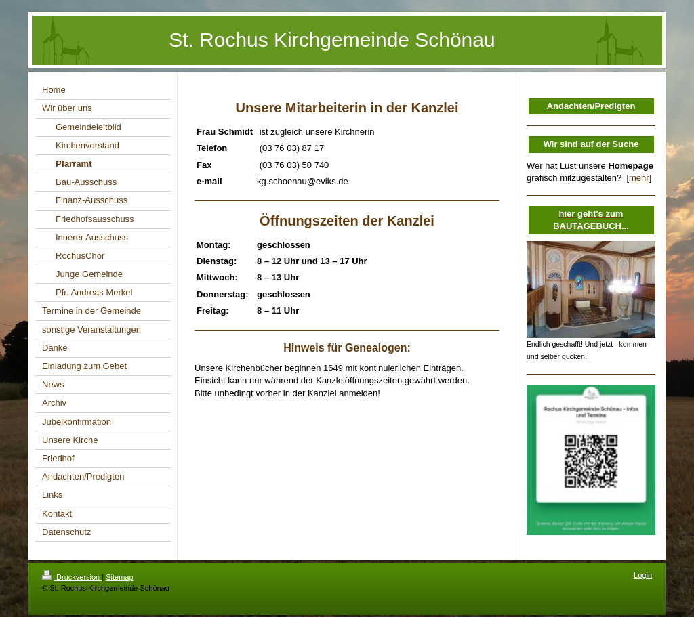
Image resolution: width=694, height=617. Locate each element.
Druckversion (72, 577)
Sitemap (119, 577)
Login (643, 575)
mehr (639, 178)
